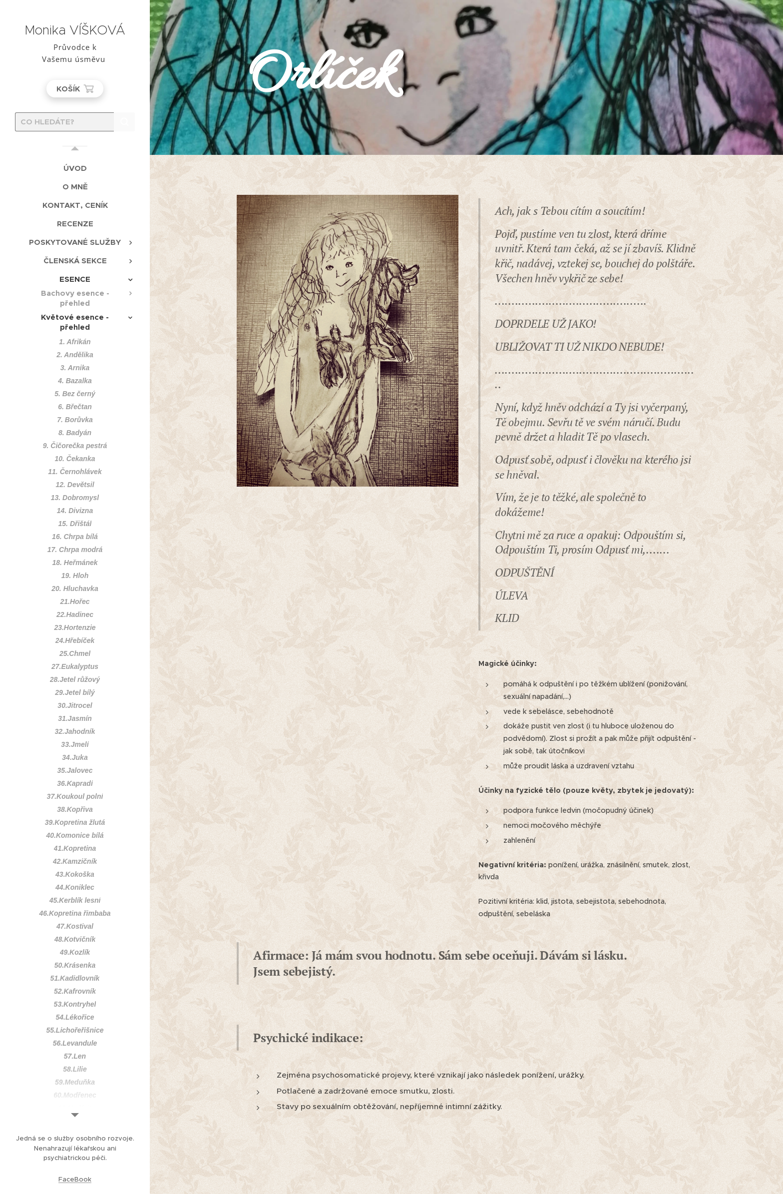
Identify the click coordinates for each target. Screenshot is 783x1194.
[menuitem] (75, 168)
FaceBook (74, 1179)
